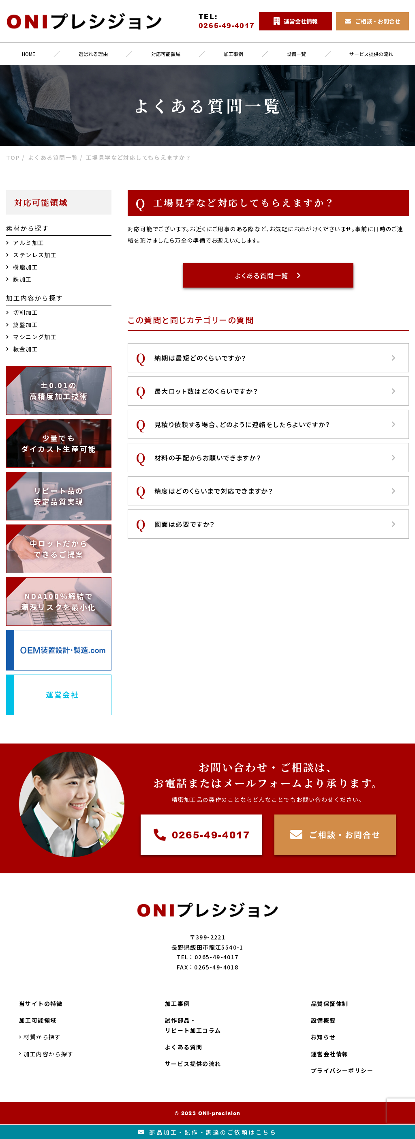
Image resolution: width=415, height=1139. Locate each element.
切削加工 (22, 312)
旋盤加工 (22, 324)
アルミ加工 (25, 243)
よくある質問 (183, 1047)
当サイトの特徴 (41, 1003)
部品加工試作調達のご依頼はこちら (207, 1132)
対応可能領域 (165, 53)
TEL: (227, 21)
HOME (28, 53)
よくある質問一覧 (268, 275)
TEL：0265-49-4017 (207, 957)
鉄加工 (19, 279)
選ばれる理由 (93, 53)
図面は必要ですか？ (275, 524)
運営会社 (62, 694)
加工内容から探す (46, 1054)
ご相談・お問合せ (335, 835)
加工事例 (233, 53)
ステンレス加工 (31, 255)
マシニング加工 (31, 337)
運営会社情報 (329, 1054)
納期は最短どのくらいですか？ (275, 358)
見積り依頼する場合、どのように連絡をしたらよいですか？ (275, 424)
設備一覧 (296, 53)
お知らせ (323, 1037)
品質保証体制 (329, 1003)
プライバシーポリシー (342, 1070)
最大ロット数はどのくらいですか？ (275, 391)
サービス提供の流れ (193, 1063)
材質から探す (40, 1037)
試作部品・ (193, 1025)
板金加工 (22, 349)
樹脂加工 (22, 267)
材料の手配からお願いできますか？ (275, 457)
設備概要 (323, 1020)
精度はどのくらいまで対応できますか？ (275, 491)
